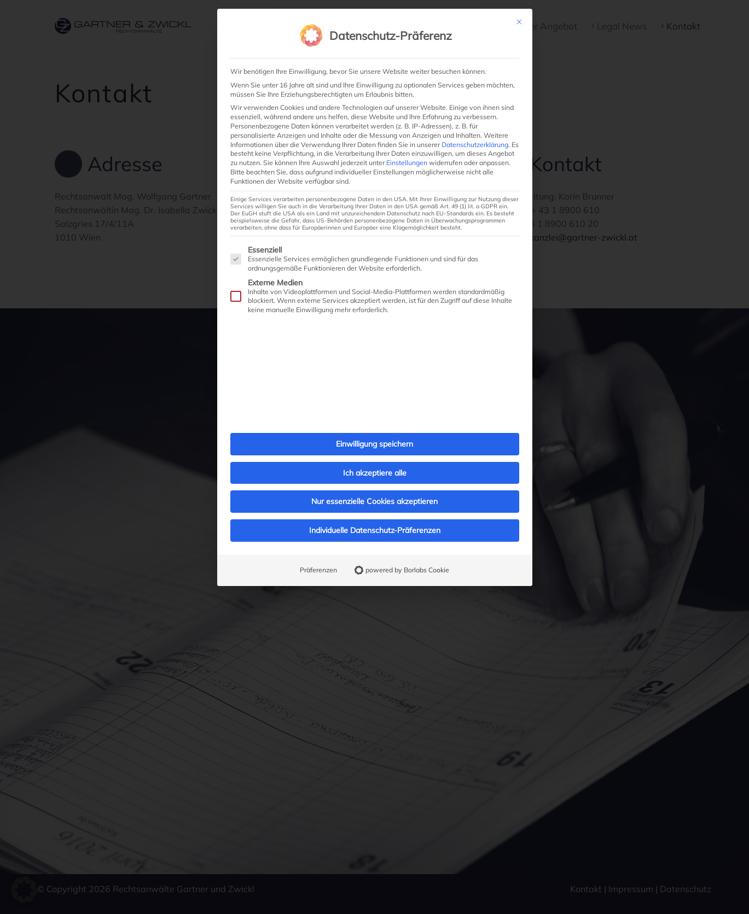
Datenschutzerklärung (475, 122)
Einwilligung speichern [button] (374, 421)
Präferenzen (318, 547)
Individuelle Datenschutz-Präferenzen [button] (374, 507)
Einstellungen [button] (406, 140)
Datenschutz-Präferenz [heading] (390, 12)
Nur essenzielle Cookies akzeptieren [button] (374, 479)
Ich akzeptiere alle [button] (375, 450)
